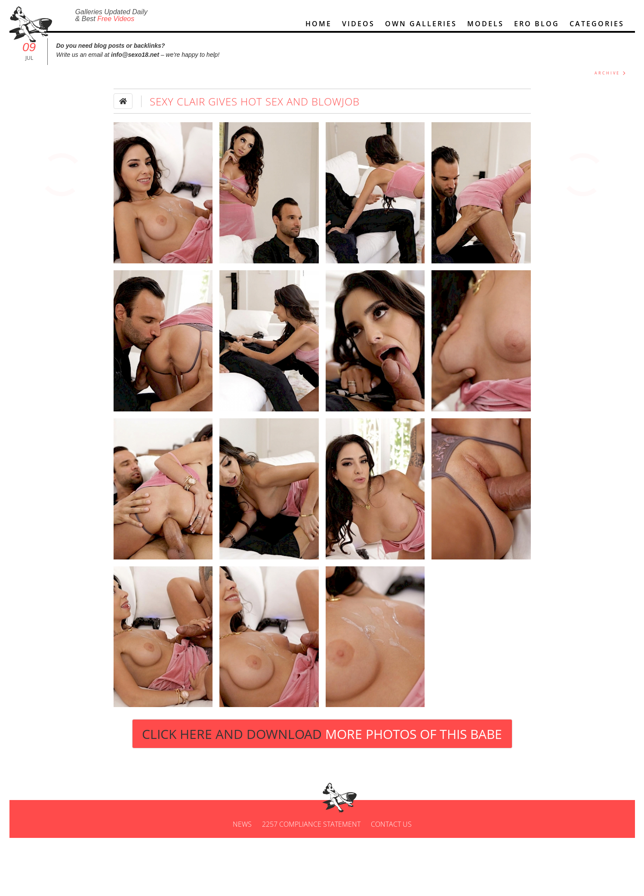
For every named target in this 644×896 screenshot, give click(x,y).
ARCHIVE (607, 80)
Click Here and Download (322, 741)
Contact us (391, 848)
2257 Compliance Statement (311, 848)
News (242, 848)
